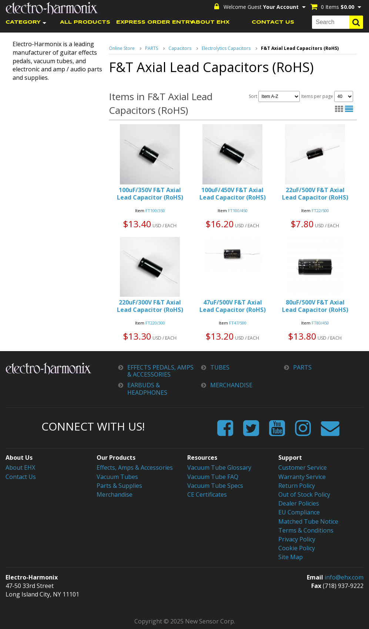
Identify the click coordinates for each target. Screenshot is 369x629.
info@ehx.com (344, 577)
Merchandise (114, 494)
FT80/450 (320, 323)
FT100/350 (155, 210)
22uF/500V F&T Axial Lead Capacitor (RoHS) (315, 193)
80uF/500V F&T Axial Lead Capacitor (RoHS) (315, 306)
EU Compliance (299, 512)
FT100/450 (238, 210)
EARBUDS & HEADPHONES (147, 389)
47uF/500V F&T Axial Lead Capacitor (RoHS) (232, 306)
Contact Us (21, 477)
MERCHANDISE (231, 385)
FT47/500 (237, 323)
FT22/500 (320, 210)
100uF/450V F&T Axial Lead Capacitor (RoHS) (232, 193)
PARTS (151, 48)
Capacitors (179, 48)
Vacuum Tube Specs (215, 486)
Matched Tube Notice (308, 521)
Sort (274, 96)
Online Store (122, 48)
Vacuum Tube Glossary (219, 467)
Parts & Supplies (119, 486)
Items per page (327, 96)
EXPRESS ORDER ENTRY (147, 22)
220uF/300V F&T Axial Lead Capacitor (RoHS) (150, 306)
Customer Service (302, 467)
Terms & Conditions (305, 530)
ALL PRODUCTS (85, 22)
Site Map (290, 557)
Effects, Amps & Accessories (135, 467)
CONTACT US (273, 22)
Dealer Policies (298, 503)
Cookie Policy (296, 548)
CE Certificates (207, 494)
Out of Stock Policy (304, 494)
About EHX (20, 467)
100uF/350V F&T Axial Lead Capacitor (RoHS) (150, 193)
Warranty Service (302, 477)
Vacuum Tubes (117, 477)
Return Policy (296, 486)
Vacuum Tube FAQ (212, 477)
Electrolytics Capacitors (226, 48)
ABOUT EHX (210, 22)
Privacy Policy (296, 539)
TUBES (219, 367)
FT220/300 (155, 323)
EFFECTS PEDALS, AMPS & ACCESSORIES (160, 371)
